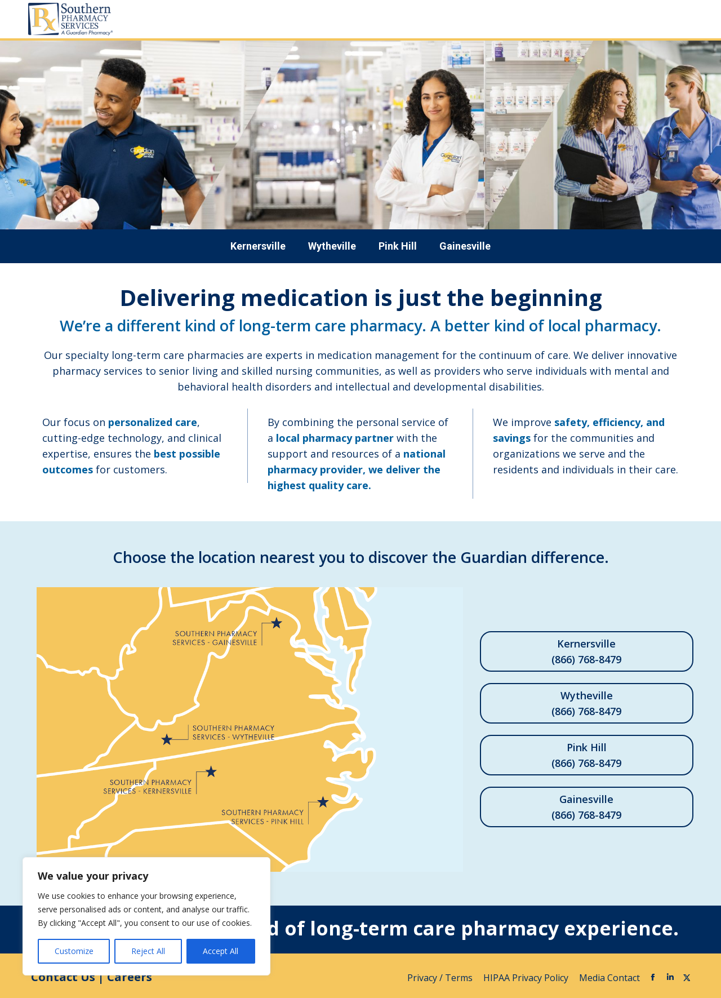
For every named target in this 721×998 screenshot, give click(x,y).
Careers (129, 976)
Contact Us (63, 976)
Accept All (220, 951)
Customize (74, 951)
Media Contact (609, 978)
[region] (146, 916)
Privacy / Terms (441, 978)
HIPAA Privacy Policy (527, 978)
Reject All (148, 951)
